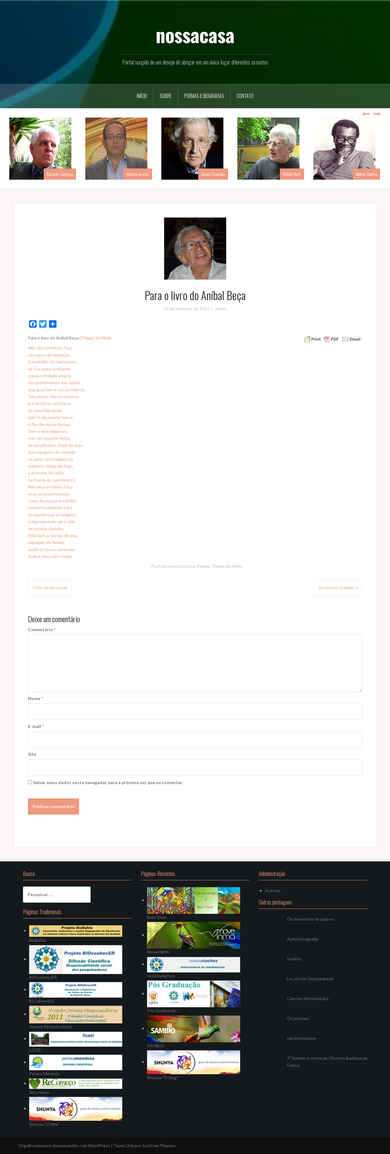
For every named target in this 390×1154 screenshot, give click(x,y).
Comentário (42, 629)
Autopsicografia (302, 938)
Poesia (202, 566)
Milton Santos (366, 174)
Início (142, 96)
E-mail (35, 726)
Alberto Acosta (137, 174)
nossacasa (195, 34)
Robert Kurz (292, 174)
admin (220, 308)
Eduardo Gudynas (60, 174)
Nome (35, 698)
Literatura (185, 566)
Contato (245, 96)
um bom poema (301, 1038)
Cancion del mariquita (308, 998)
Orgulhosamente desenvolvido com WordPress (64, 1145)
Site (32, 754)
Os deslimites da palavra (310, 919)
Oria (129, 1145)
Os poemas (298, 1018)
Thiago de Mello (96, 337)
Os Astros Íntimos (336, 587)
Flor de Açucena (51, 587)
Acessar (273, 890)
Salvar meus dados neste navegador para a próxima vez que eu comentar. (108, 782)
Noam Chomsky (213, 174)
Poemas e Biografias (204, 96)
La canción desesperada (310, 978)
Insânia (294, 958)
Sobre (166, 96)
